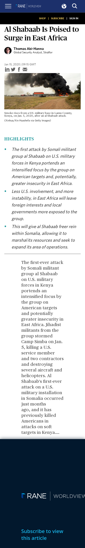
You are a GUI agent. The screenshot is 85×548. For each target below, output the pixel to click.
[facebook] (19, 69)
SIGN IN (73, 18)
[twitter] (13, 69)
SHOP (42, 18)
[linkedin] (7, 69)
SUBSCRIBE (57, 18)
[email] (25, 69)
